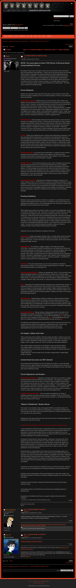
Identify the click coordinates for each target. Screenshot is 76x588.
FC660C (55, 524)
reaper (7, 56)
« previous (67, 44)
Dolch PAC (33, 524)
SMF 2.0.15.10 (31, 581)
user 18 (8, 535)
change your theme (68, 25)
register (21, 24)
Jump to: (58, 570)
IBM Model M (44, 524)
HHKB (59, 524)
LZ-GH (28, 524)
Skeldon (64, 524)
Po (37, 524)
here (61, 315)
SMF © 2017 (38, 581)
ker (38, 524)
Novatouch (23, 524)
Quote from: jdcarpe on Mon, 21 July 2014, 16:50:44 (33, 525)
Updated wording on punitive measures (31, 541)
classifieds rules (64, 547)
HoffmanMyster (10, 510)
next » (72, 44)
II (39, 524)
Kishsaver (50, 524)
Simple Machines (45, 581)
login (16, 24)
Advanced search (57, 18)
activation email (15, 26)
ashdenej (27, 556)
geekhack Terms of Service (27, 549)
